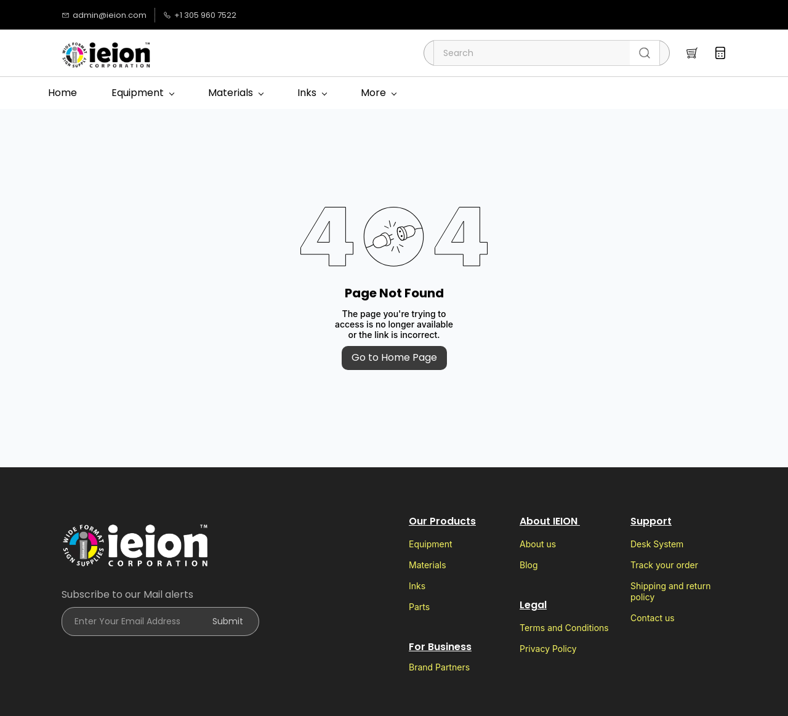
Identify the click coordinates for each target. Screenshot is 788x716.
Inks (417, 586)
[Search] (532, 53)
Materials (427, 565)
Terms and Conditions (564, 627)
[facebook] (312, 15)
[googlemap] (386, 15)
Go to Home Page (394, 357)
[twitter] (294, 15)
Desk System (656, 544)
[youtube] (331, 15)
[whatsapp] (349, 15)
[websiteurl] (405, 15)
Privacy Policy (548, 648)
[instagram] (257, 15)
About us (538, 544)
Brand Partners (439, 667)
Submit (227, 621)
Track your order (664, 565)
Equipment (430, 544)
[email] (368, 15)
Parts (419, 606)
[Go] (642, 53)
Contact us (652, 618)
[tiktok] (275, 15)
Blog (529, 565)
